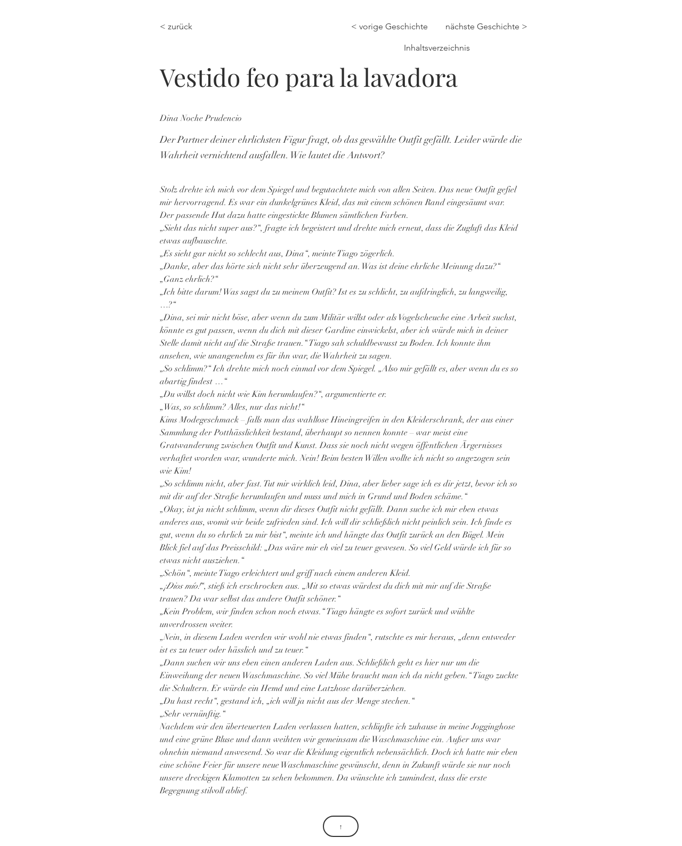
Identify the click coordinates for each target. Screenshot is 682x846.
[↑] (341, 826)
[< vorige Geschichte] (392, 26)
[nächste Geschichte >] (486, 26)
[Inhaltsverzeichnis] (436, 48)
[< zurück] (183, 26)
